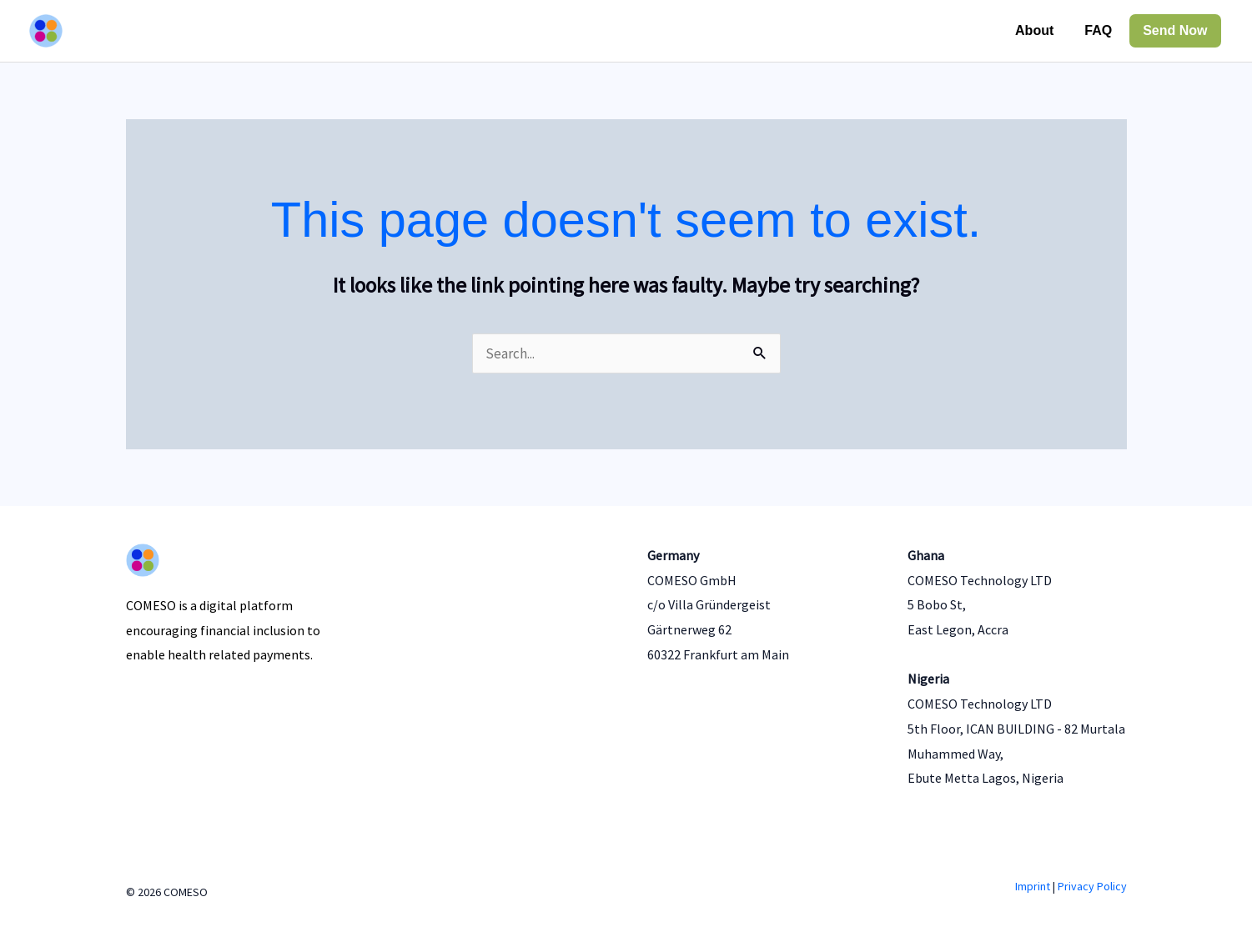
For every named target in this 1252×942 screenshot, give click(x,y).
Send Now (1175, 30)
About (1034, 30)
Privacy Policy (1092, 886)
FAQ (1098, 30)
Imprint (1032, 886)
